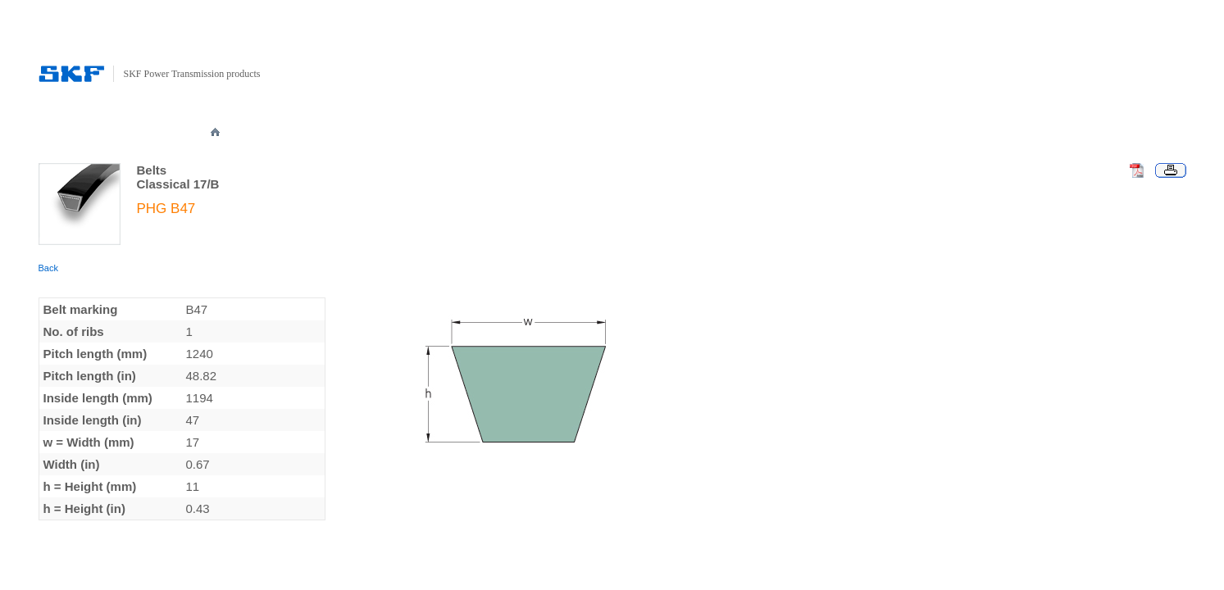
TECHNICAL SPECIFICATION (440, 133)
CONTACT (890, 133)
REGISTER (821, 133)
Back (48, 268)
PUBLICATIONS (657, 133)
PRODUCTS (328, 133)
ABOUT (264, 133)
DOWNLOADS (744, 133)
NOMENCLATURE (563, 133)
